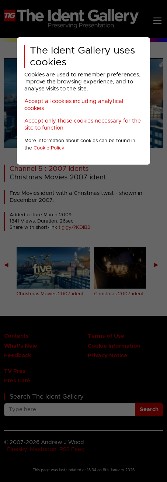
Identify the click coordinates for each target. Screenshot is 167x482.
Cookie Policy (49, 148)
